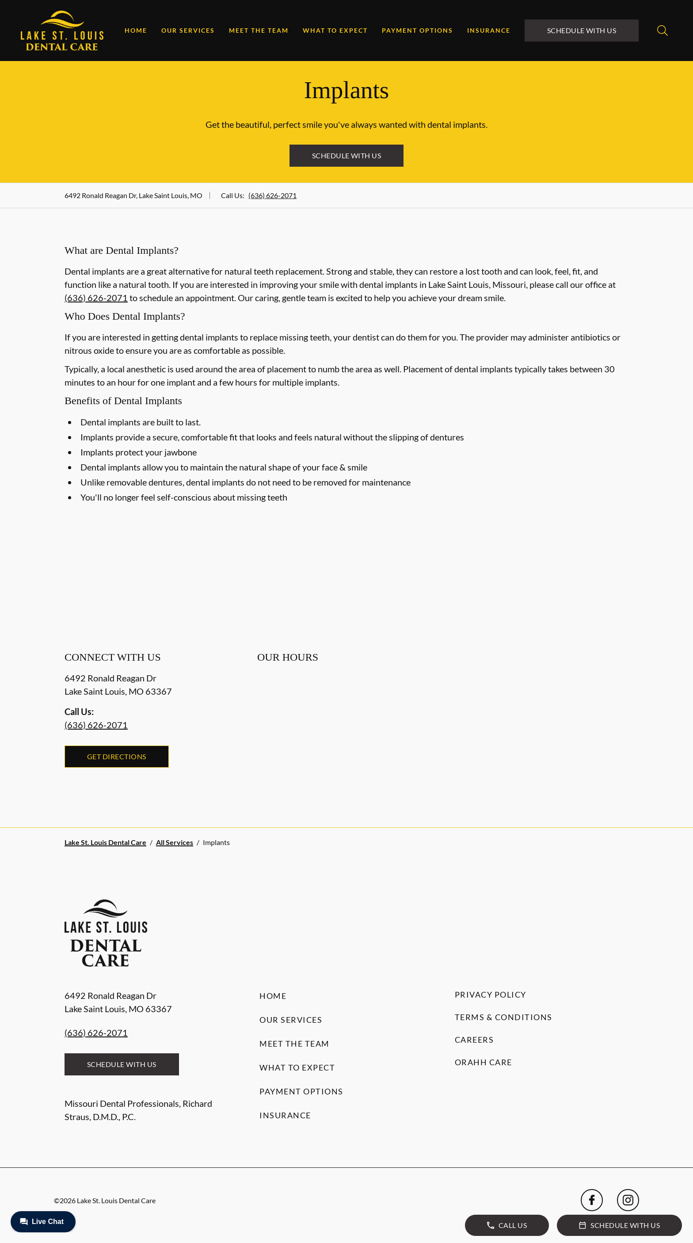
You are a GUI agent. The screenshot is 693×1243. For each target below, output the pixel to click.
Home (136, 30)
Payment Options (417, 30)
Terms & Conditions (503, 1017)
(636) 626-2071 (272, 195)
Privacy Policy (490, 994)
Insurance (488, 30)
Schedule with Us (582, 30)
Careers (474, 1039)
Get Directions (116, 756)
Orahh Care (483, 1062)
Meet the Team (259, 30)
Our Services (188, 30)
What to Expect (335, 30)
